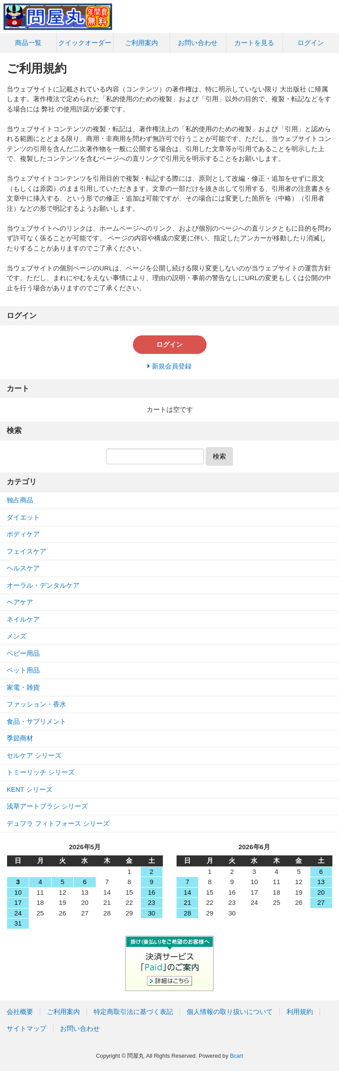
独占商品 (20, 500)
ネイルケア (23, 619)
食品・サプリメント (36, 721)
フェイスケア (26, 551)
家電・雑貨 (23, 687)
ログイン (311, 42)
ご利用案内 (141, 42)
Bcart (236, 1055)
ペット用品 (23, 670)
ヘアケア (20, 602)
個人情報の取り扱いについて (230, 1011)
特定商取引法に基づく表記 (133, 1011)
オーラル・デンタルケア (43, 585)
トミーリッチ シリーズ (41, 772)
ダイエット (23, 517)
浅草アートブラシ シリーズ (47, 806)
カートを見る (254, 42)
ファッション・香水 (36, 704)
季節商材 (20, 738)
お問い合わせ (198, 42)
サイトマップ (26, 1028)
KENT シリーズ (30, 789)
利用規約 (299, 1011)
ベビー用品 (23, 653)
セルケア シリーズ (34, 755)
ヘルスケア (23, 568)
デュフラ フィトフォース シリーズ (58, 823)
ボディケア (23, 534)
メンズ (16, 636)
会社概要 (20, 1011)
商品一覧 (28, 42)
